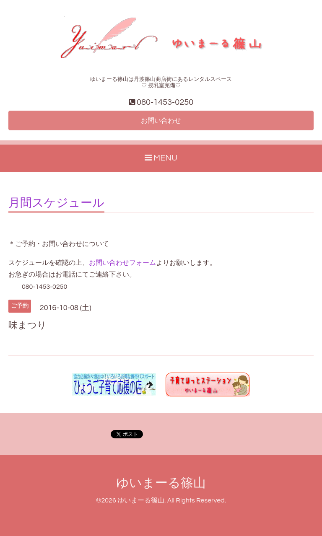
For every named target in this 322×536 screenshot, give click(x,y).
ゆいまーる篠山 (161, 482)
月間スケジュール (56, 203)
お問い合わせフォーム (122, 262)
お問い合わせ (161, 120)
